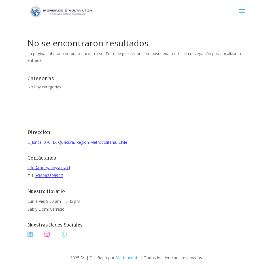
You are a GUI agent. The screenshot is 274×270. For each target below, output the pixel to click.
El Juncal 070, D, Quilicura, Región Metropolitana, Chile (77, 142)
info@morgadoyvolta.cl (48, 167)
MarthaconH (127, 257)
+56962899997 (49, 175)
